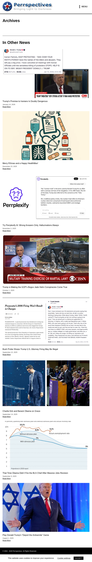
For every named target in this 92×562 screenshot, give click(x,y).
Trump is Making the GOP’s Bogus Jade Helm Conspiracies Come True (35, 287)
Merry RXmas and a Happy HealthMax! (20, 163)
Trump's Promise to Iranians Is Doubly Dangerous (25, 101)
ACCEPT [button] (78, 558)
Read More (7, 107)
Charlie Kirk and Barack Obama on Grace (21, 411)
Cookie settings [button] (64, 558)
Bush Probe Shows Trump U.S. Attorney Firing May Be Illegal (30, 349)
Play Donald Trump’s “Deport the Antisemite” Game (26, 535)
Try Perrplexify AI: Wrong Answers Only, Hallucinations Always (31, 225)
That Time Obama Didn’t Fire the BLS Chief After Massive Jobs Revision (35, 473)
